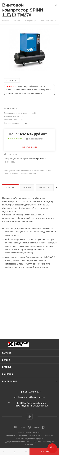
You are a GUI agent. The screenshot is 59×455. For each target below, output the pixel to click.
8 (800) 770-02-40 (30, 392)
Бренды (6, 367)
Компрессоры (34, 159)
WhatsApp (30, 417)
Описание (10, 188)
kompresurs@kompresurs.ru (31, 397)
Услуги (6, 360)
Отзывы (27, 188)
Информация (9, 381)
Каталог (6, 353)
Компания (8, 374)
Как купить (44, 188)
